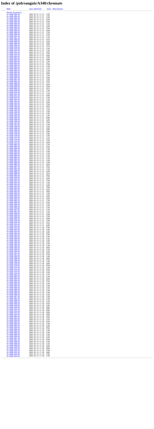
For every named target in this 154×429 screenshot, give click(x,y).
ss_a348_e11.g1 (13, 269)
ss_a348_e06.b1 (13, 245)
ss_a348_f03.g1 (13, 286)
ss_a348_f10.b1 (13, 315)
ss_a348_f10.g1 (13, 317)
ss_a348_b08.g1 (13, 100)
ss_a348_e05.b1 (13, 241)
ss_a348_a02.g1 (13, 22)
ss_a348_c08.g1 (13, 152)
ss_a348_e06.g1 (13, 247)
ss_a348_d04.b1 (13, 184)
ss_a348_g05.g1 (13, 347)
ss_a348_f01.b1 (13, 275)
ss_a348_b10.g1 (13, 108)
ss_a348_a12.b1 (13, 63)
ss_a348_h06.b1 (13, 399)
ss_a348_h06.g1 (13, 401)
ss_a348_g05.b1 (13, 345)
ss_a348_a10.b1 (13, 54)
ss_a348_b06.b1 (13, 89)
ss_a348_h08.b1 (13, 408)
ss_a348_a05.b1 (13, 32)
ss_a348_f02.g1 (13, 282)
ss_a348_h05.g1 (13, 397)
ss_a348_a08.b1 (13, 45)
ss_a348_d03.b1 (13, 180)
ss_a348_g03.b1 (13, 336)
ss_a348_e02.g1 (13, 230)
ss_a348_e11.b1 (13, 267)
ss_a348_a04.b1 (13, 28)
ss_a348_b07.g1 (13, 95)
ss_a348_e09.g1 (13, 260)
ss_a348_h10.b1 (13, 414)
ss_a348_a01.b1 (13, 15)
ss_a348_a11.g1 (13, 61)
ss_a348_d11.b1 (13, 215)
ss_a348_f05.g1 (13, 295)
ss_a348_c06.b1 (13, 141)
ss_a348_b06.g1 (13, 91)
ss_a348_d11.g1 (13, 217)
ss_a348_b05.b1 (13, 85)
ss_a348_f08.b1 (13, 306)
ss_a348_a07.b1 (13, 41)
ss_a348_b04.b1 (13, 80)
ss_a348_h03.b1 (13, 386)
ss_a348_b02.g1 (13, 74)
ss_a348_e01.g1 (13, 226)
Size (49, 9)
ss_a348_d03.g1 (13, 182)
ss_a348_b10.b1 (13, 106)
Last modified (35, 9)
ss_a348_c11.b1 (13, 163)
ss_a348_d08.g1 (13, 204)
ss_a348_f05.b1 (13, 293)
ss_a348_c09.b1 (13, 154)
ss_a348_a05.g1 (13, 35)
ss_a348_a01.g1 (13, 17)
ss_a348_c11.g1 (13, 165)
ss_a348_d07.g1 (13, 200)
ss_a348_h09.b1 (13, 412)
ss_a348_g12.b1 (13, 373)
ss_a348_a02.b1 (13, 19)
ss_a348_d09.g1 (13, 208)
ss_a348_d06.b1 (13, 193)
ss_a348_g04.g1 (13, 343)
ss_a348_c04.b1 (13, 132)
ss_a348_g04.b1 (13, 341)
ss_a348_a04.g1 (13, 30)
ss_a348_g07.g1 (13, 356)
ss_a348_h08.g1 (13, 410)
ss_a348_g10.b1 (13, 364)
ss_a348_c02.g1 (13, 126)
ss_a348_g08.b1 (13, 358)
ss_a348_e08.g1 (13, 256)
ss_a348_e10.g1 (13, 265)
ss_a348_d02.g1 (13, 178)
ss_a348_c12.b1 (13, 167)
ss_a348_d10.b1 (13, 210)
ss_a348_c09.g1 (13, 156)
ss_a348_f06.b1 (13, 297)
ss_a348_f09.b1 (13, 310)
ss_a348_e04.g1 (13, 239)
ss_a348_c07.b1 (13, 145)
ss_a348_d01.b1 (13, 171)
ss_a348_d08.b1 (13, 202)
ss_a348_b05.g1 (13, 87)
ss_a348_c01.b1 (13, 119)
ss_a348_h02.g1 (13, 384)
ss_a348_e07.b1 (13, 249)
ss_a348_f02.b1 (13, 280)
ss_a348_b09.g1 (13, 104)
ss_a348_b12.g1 (13, 117)
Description (58, 9)
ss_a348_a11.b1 (13, 58)
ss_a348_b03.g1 (13, 78)
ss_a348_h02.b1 (13, 382)
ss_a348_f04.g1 (13, 291)
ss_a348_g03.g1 (13, 338)
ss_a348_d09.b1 (13, 206)
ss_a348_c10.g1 (13, 160)
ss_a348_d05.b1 (13, 189)
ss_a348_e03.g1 (13, 234)
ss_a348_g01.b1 (13, 328)
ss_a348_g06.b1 (13, 349)
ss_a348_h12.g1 (13, 425)
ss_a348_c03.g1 (13, 130)
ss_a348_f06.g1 (13, 299)
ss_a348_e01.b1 (13, 223)
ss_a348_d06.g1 (13, 195)
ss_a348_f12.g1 (13, 325)
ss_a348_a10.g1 (13, 56)
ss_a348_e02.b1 (13, 228)
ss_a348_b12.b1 (13, 115)
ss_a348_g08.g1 (13, 360)
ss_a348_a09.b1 (13, 50)
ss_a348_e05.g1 (13, 243)
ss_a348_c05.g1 (13, 139)
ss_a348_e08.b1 (13, 254)
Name (8, 9)
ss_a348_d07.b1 (13, 197)
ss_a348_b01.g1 (13, 69)
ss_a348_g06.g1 (13, 351)
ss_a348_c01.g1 (13, 121)
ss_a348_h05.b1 (13, 395)
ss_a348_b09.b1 (13, 102)
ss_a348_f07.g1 (13, 304)
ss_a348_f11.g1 (13, 321)
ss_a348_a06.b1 (13, 37)
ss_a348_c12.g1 (13, 169)
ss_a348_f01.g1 (13, 278)
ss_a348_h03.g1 (13, 388)
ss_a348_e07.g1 (13, 252)
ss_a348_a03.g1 (13, 26)
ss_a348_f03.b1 (13, 284)
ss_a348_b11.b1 (13, 111)
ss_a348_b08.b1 (13, 98)
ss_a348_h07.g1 (13, 406)
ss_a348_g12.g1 (13, 375)
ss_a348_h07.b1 (13, 403)
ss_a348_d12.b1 (13, 219)
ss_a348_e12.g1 (13, 273)
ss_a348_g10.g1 (13, 367)
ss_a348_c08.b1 (13, 150)
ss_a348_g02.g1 (13, 334)
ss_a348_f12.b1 (13, 323)
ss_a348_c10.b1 (13, 158)
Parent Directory (14, 13)
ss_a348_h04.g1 (13, 393)
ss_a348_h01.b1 (13, 377)
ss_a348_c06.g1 (13, 143)
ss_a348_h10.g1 (13, 416)
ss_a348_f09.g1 (13, 312)
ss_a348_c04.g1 (13, 134)
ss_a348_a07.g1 (13, 43)
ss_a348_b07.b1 (13, 93)
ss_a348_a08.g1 (13, 48)
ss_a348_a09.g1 (13, 52)
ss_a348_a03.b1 (13, 24)
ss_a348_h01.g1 (13, 380)
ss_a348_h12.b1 (13, 423)
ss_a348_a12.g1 (13, 65)
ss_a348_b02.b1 (13, 72)
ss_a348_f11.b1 (13, 319)
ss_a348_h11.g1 (13, 421)
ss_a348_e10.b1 (13, 262)
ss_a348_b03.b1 (13, 76)
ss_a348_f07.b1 (13, 302)
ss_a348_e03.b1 (13, 232)
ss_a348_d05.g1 (13, 191)
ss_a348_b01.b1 (13, 67)
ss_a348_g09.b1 (13, 362)
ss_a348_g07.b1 (13, 354)
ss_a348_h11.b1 (13, 419)
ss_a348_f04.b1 (13, 288)
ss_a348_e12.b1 (13, 271)
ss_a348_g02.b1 (13, 332)
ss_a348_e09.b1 (13, 258)
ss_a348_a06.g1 (13, 39)
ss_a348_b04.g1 (13, 82)
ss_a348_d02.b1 (13, 176)
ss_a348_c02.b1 (13, 124)
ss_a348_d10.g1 (13, 213)
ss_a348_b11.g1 (13, 113)
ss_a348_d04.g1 (13, 187)
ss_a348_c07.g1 (13, 147)
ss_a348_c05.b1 (13, 137)
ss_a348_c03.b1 (13, 128)
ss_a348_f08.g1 (13, 308)
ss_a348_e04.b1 (13, 236)
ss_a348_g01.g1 (13, 330)
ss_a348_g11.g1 (13, 371)
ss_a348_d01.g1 (13, 173)
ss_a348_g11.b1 (13, 369)
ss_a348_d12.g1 (13, 221)
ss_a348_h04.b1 (13, 390)
